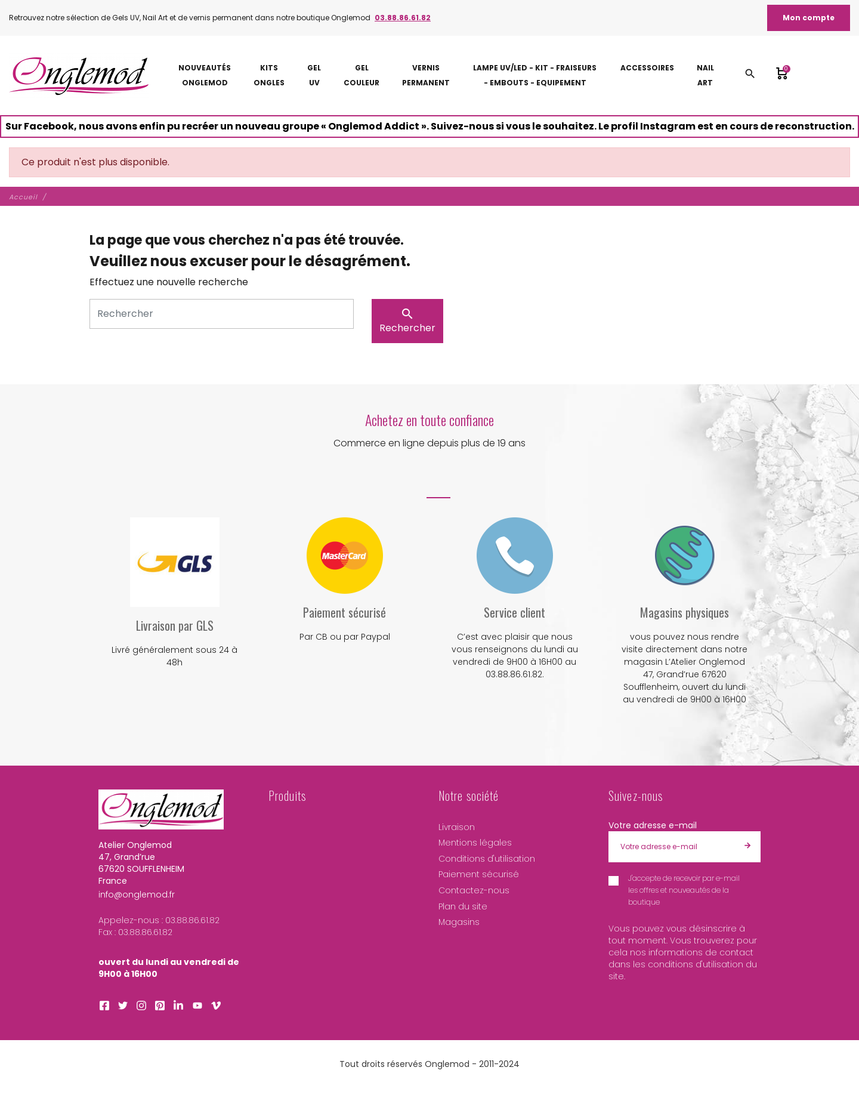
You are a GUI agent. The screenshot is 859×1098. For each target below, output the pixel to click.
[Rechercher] (221, 314)
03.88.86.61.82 (403, 18)
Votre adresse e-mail (652, 825)
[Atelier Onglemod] (79, 75)
